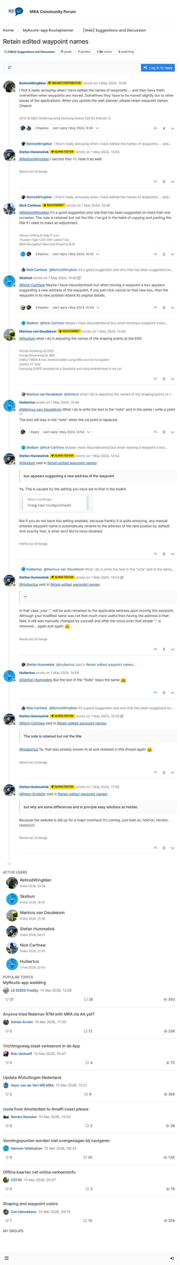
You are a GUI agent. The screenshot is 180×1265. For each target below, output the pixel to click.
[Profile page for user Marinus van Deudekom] (9, 335)
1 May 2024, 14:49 (65, 402)
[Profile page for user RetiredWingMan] (9, 86)
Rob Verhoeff (21, 1053)
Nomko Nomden (24, 1117)
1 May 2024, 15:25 (105, 716)
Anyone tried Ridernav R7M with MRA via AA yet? (48, 1014)
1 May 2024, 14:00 (62, 278)
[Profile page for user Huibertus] (9, 406)
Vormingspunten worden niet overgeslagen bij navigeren (56, 1140)
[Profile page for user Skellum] (9, 281)
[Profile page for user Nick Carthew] (9, 209)
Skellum (25, 278)
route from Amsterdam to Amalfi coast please (45, 1109)
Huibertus (27, 402)
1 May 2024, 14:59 (65, 673)
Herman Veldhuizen (26, 1148)
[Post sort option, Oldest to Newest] (9, 67)
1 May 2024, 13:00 (113, 83)
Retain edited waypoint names (71, 463)
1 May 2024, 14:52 (105, 456)
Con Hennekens (24, 1211)
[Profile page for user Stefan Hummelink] (9, 155)
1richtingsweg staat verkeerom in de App (41, 1045)
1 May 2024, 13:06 (96, 205)
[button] (6, 1258)
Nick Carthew (30, 205)
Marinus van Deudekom (38, 331)
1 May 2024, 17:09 (105, 787)
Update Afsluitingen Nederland (32, 1077)
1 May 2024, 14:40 (111, 331)
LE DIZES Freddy (24, 990)
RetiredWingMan (32, 83)
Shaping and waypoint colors (30, 1203)
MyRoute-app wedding (24, 982)
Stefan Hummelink (34, 152)
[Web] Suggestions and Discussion (29, 51)
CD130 (16, 1180)
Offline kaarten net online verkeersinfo (39, 1172)
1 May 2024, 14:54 (105, 577)
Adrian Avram (22, 1022)
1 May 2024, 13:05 (105, 152)
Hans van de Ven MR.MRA (32, 1085)
